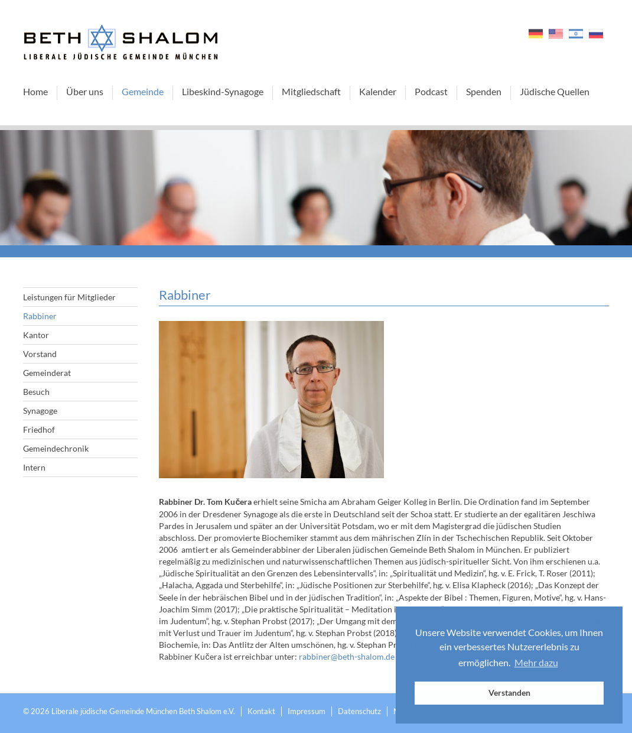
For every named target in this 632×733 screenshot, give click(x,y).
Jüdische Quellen (554, 91)
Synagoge (40, 411)
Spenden (483, 91)
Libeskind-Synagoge (222, 91)
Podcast (431, 91)
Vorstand (40, 354)
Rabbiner (40, 316)
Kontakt (261, 711)
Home (35, 91)
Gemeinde (143, 91)
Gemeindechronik (56, 448)
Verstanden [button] (509, 692)
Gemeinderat (47, 373)
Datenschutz (359, 711)
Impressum (306, 711)
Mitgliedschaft (311, 91)
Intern (34, 467)
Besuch (36, 392)
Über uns (84, 91)
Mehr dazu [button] (536, 662)
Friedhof (39, 429)
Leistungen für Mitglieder (69, 297)
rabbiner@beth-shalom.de (347, 656)
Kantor (36, 335)
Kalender (377, 91)
